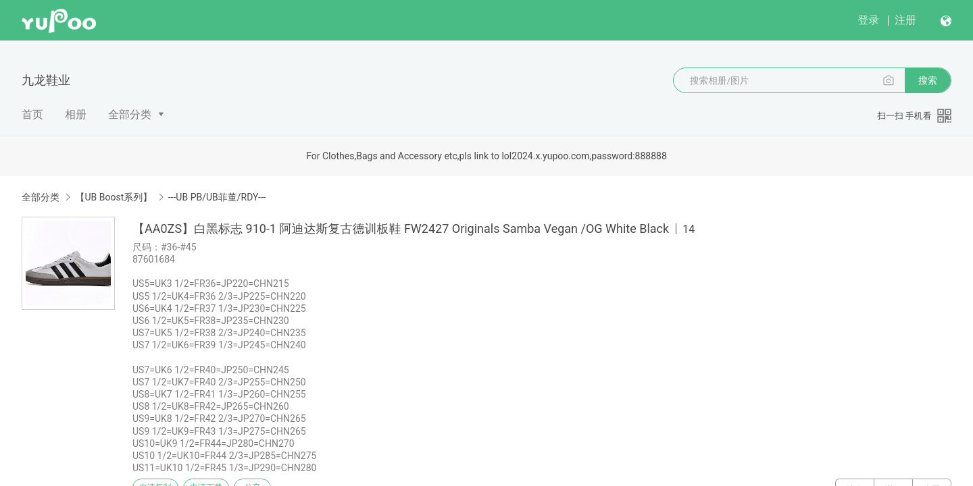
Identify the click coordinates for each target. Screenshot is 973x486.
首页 (32, 114)
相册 (75, 114)
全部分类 (129, 114)
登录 (868, 20)
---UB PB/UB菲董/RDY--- (217, 197)
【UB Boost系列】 (113, 197)
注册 (905, 20)
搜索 (927, 80)
